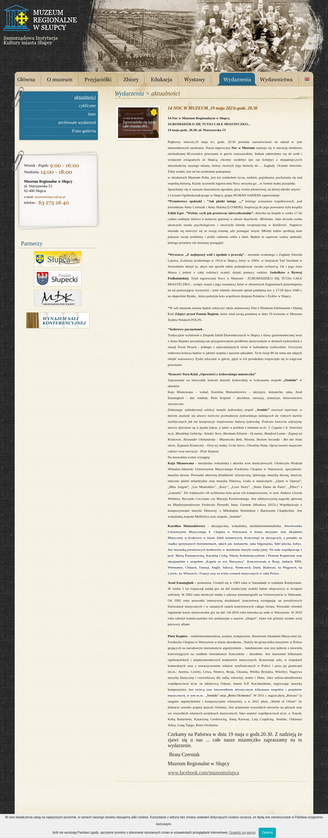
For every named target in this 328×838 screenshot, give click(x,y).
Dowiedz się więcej (242, 832)
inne (92, 113)
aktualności (85, 97)
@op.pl (60, 197)
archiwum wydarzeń (77, 122)
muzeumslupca (45, 197)
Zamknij (267, 832)
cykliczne (87, 105)
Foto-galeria (84, 130)
